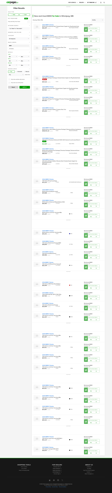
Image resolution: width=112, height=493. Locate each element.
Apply (25, 87)
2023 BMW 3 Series (48, 35)
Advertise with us (57, 466)
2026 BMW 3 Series (48, 25)
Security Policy (55, 486)
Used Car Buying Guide (24, 470)
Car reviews (24, 468)
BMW (19, 46)
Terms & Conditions (62, 486)
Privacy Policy (48, 486)
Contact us (89, 466)
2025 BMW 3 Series (48, 56)
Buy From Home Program (89, 470)
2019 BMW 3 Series (47, 447)
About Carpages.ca (89, 473)
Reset (13, 87)
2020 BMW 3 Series (48, 190)
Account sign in (57, 473)
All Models (19, 49)
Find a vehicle (24, 466)
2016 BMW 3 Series (47, 252)
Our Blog (89, 468)
